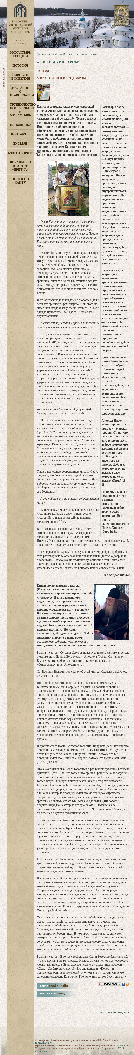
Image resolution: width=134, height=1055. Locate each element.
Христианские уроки (86, 54)
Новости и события (20, 76)
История (20, 65)
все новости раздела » (115, 1012)
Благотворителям (21, 153)
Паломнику (20, 124)
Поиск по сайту (20, 180)
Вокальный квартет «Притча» (20, 166)
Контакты (20, 134)
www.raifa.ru (123, 1045)
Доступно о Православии (22, 91)
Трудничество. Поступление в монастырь (22, 110)
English (20, 143)
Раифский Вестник (62, 54)
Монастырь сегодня (20, 54)
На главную (43, 54)
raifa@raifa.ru (43, 1042)
